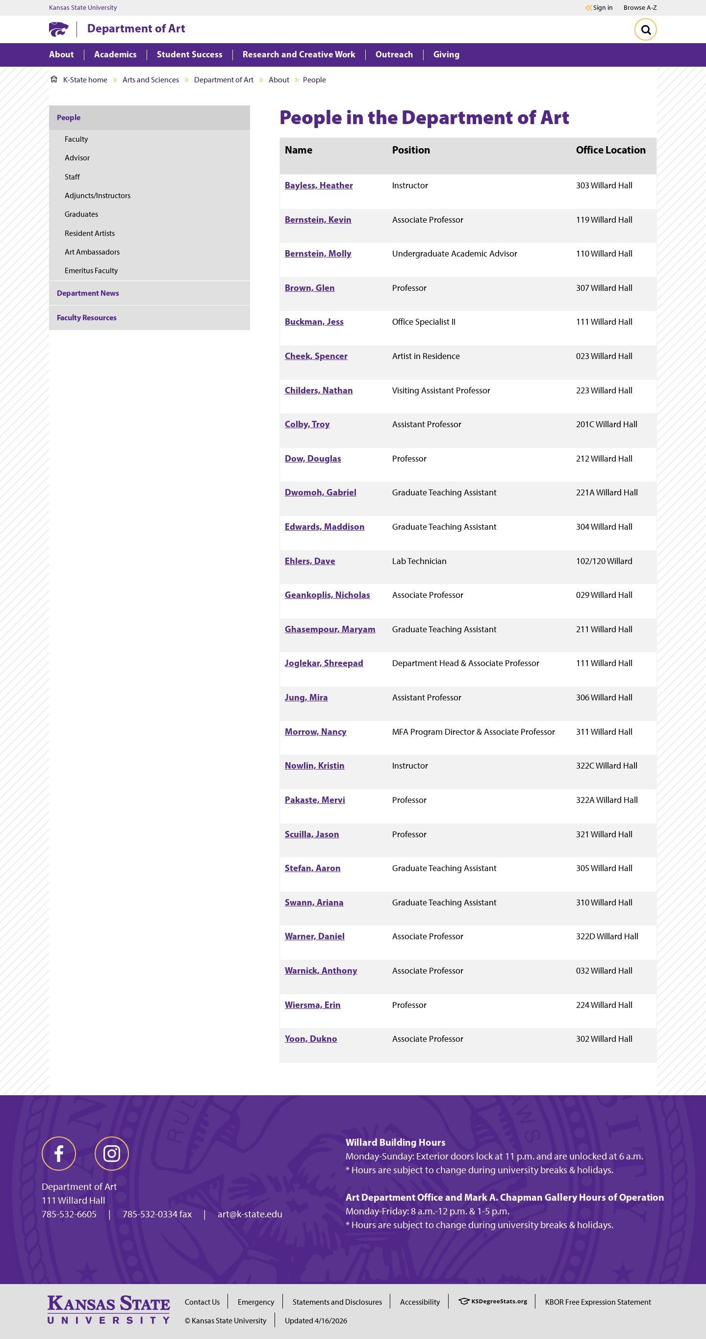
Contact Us (202, 1302)
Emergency (256, 1302)
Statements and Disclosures (337, 1302)
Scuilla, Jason (312, 834)
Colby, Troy (307, 424)
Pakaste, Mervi (315, 799)
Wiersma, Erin (313, 1004)
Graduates (81, 214)
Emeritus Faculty (91, 270)
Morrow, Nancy (316, 731)
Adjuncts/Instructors (97, 195)
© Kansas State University (226, 1320)
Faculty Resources (87, 317)
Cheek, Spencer (316, 355)
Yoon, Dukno (311, 1038)
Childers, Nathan (319, 390)
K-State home (78, 79)
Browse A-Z (640, 7)
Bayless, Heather (319, 185)
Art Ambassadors (92, 252)
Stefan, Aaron (313, 868)
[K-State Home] (59, 29)
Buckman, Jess (314, 321)
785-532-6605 (69, 1214)
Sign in (603, 8)
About (279, 79)
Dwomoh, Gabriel (320, 492)
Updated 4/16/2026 (316, 1320)
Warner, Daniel (315, 936)
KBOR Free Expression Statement (598, 1302)
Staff (72, 176)
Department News (88, 293)
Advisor (77, 157)
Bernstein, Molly (318, 253)
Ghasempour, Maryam (330, 629)
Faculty (76, 139)
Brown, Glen (310, 287)
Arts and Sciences (151, 79)
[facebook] (59, 1153)
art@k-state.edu (250, 1214)
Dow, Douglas (313, 458)
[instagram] (112, 1153)
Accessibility (420, 1302)
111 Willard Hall (73, 1200)
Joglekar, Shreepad (324, 663)
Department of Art (136, 28)
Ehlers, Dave (310, 560)
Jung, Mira (306, 697)
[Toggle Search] (645, 29)
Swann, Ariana (314, 902)
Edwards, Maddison (325, 526)
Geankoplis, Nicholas (327, 594)
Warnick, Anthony (321, 970)
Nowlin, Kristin (315, 765)
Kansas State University (83, 8)
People (68, 117)
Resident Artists (90, 233)
